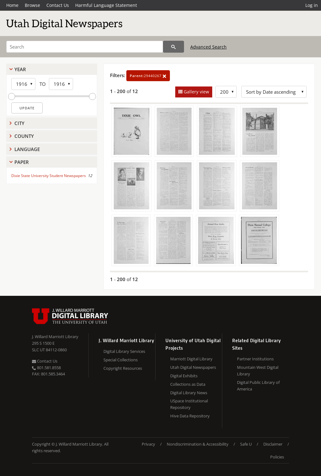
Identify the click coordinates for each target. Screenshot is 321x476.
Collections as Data (187, 384)
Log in (311, 5)
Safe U (246, 444)
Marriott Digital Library (191, 359)
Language (27, 149)
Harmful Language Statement (106, 5)
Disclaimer (272, 444)
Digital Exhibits (183, 376)
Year (20, 69)
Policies (277, 457)
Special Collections (120, 360)
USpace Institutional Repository (189, 404)
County (24, 136)
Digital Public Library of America (258, 385)
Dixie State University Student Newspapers (48, 175)
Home (12, 5)
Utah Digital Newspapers (193, 367)
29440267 (148, 75)
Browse (32, 5)
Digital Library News (188, 392)
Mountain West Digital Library (257, 370)
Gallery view (195, 92)
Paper (21, 162)
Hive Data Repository (190, 416)
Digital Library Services (124, 351)
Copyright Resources (122, 368)
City (19, 123)
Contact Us (57, 5)
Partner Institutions (255, 359)
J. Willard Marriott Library (55, 336)
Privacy (148, 444)
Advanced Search (208, 47)
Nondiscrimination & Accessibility (198, 444)
